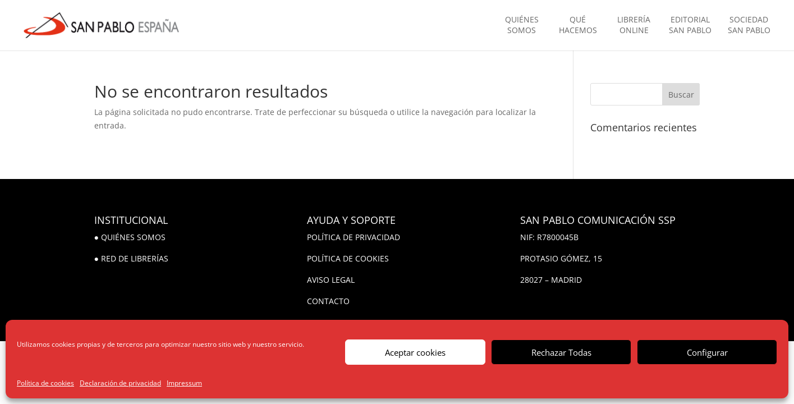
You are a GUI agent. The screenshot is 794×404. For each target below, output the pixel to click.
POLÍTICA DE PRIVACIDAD (353, 237)
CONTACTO (328, 301)
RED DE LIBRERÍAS (134, 258)
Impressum (184, 383)
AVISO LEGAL (331, 279)
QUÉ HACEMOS (578, 25)
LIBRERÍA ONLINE (633, 25)
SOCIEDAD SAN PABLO (749, 25)
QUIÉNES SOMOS (522, 25)
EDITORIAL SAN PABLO (690, 25)
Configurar (707, 352)
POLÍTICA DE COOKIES (348, 258)
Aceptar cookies (415, 352)
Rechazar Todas (561, 352)
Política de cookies (45, 383)
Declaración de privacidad (120, 383)
